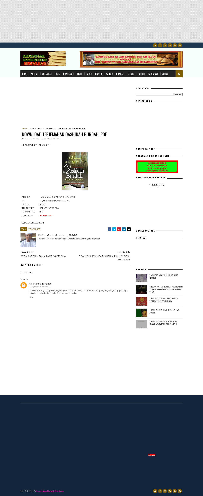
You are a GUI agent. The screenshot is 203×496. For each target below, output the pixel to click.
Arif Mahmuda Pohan (40, 283)
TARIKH (141, 73)
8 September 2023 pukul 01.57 (41, 287)
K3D (22, 491)
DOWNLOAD (68, 73)
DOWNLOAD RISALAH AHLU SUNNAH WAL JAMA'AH (164, 311)
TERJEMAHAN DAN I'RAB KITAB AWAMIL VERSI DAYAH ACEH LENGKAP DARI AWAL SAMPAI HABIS (166, 289)
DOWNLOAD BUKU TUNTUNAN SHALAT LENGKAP (163, 276)
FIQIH (79, 73)
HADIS (89, 73)
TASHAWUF (153, 73)
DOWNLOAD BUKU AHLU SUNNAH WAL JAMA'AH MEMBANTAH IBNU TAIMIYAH (163, 323)
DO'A (58, 73)
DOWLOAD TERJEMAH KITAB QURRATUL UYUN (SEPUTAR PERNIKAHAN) (163, 300)
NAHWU (109, 73)
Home (25, 73)
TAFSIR (130, 73)
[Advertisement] (84, 23)
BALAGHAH (47, 73)
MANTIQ (99, 73)
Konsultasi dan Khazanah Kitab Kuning (50, 491)
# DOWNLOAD (34, 229)
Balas (31, 297)
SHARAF (120, 73)
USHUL (165, 73)
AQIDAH (34, 73)
